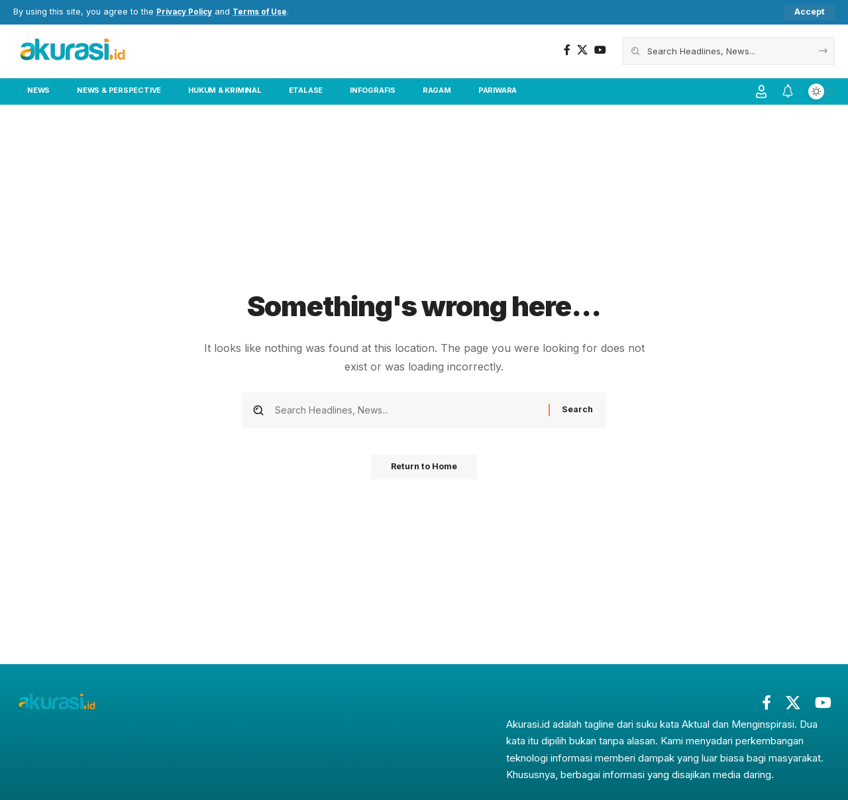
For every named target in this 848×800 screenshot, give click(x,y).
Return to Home (424, 471)
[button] (809, 12)
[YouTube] (600, 51)
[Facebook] (567, 51)
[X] (582, 51)
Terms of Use (267, 12)
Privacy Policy (187, 12)
